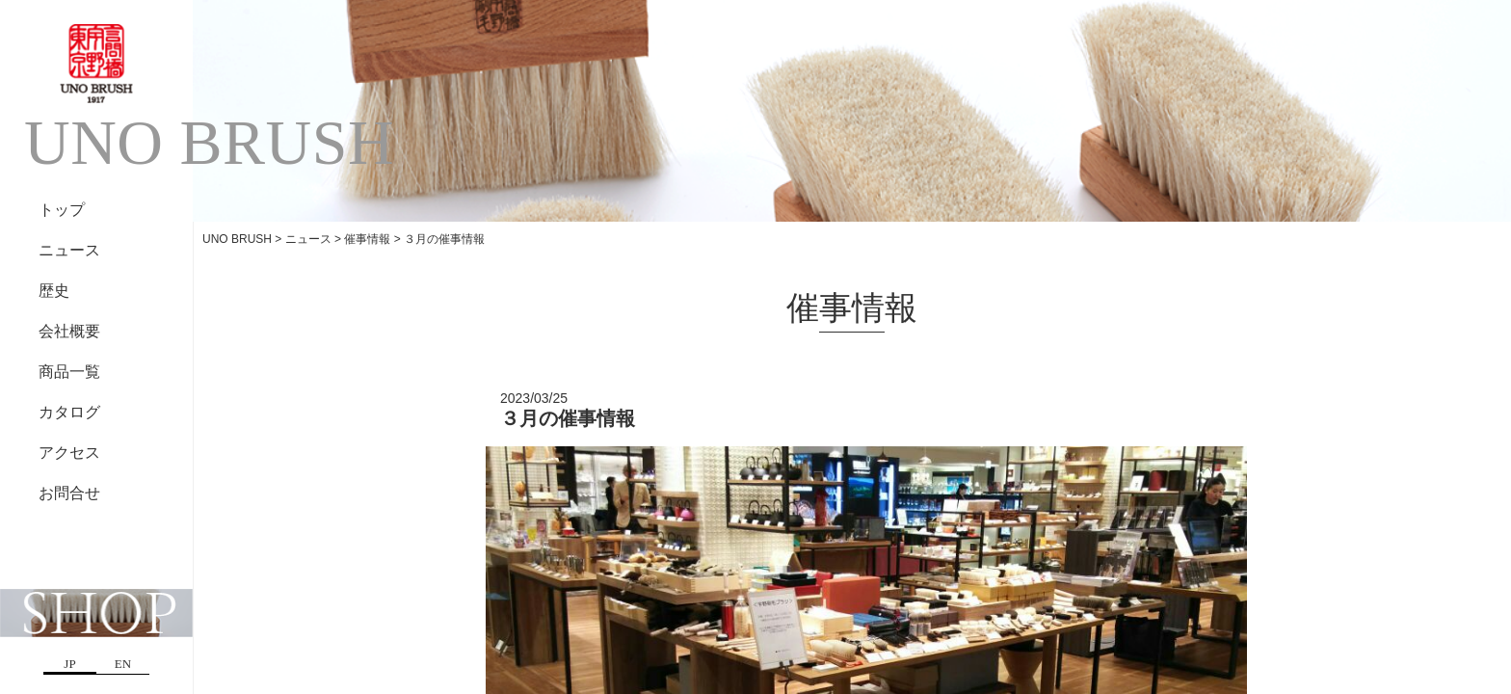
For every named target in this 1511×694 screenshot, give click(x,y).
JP (69, 663)
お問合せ (69, 493)
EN (123, 663)
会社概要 (69, 331)
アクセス (69, 452)
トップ (62, 209)
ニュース (69, 250)
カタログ (69, 412)
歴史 (54, 290)
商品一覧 (69, 371)
